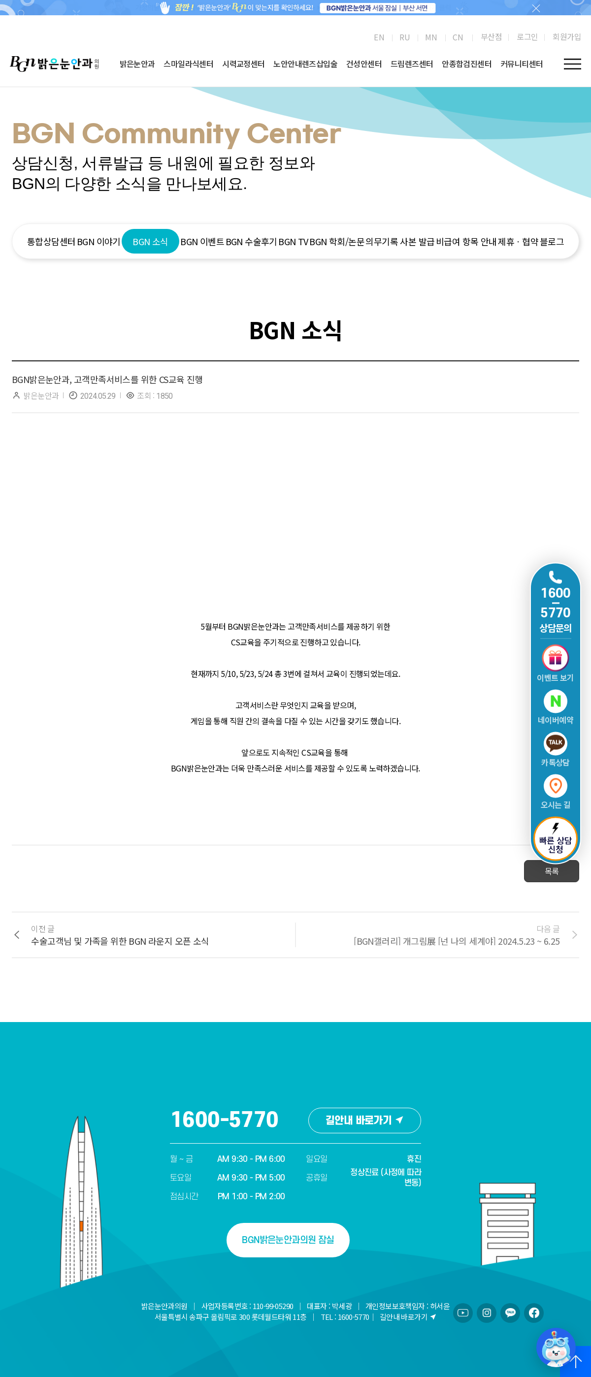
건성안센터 (364, 63)
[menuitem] (379, 37)
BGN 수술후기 (251, 241)
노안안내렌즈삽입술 (305, 63)
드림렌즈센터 (412, 63)
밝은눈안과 (137, 63)
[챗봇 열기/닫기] (556, 1347)
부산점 (491, 36)
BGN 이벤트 (202, 241)
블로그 (552, 241)
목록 (552, 871)
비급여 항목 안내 (466, 241)
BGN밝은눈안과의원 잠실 (288, 1240)
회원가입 (567, 36)
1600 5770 (555, 603)
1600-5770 (224, 1120)
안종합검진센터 (467, 63)
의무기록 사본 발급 (399, 241)
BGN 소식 (150, 241)
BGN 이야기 (99, 241)
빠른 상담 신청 (555, 839)
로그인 (527, 36)
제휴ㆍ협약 (518, 241)
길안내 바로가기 (365, 1120)
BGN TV (293, 241)
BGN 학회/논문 (336, 241)
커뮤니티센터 (521, 63)
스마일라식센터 (188, 63)
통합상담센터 (51, 241)
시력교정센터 (243, 63)
